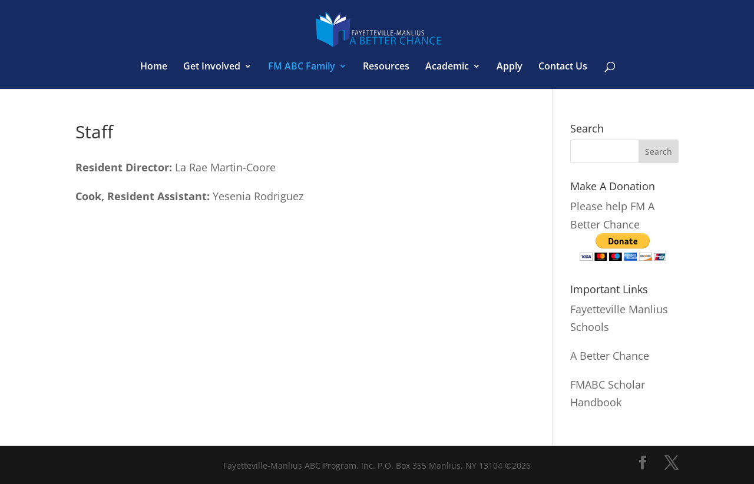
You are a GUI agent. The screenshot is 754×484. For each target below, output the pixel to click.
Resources (386, 67)
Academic (447, 67)
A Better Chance (609, 356)
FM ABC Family (301, 67)
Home (153, 67)
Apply (509, 67)
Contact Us (562, 67)
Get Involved (211, 67)
